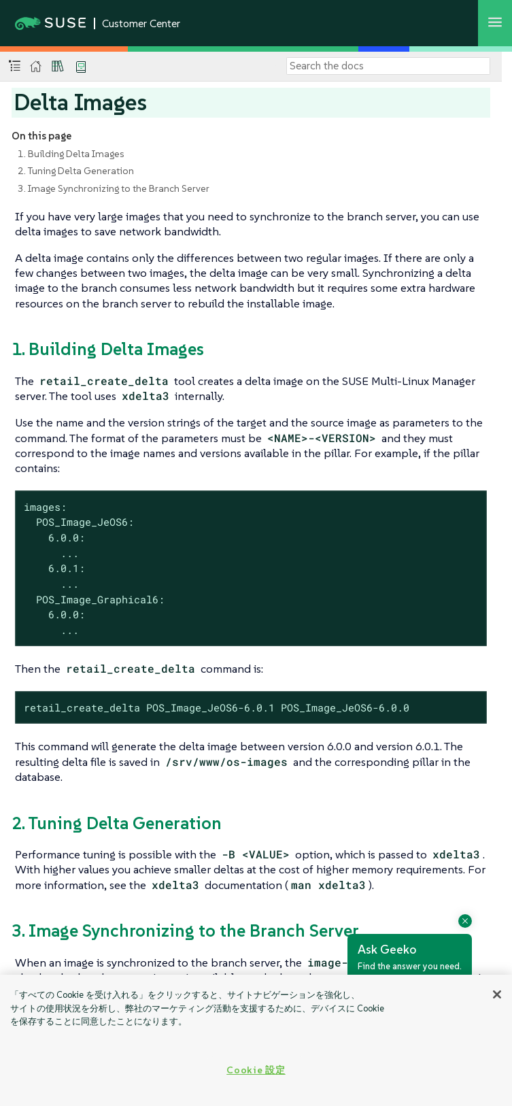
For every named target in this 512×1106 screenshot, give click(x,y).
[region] (256, 1040)
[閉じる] (497, 994)
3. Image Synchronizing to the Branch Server (113, 188)
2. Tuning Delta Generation (76, 171)
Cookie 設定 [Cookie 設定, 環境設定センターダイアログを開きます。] (255, 1070)
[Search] (388, 66)
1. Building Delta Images (71, 154)
